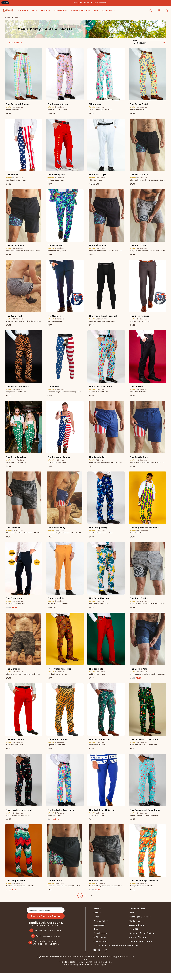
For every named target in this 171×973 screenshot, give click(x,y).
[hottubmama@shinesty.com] (46, 910)
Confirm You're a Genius (45, 916)
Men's (17, 17)
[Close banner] (167, 3)
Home (7, 17)
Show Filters (15, 43)
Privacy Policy (71, 964)
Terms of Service (91, 964)
